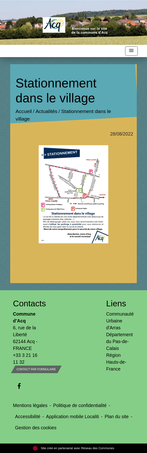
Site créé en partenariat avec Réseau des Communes (73, 448)
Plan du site (117, 416)
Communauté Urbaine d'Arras (120, 320)
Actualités (46, 111)
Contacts (27, 303)
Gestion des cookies (35, 427)
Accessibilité (27, 416)
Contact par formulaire (36, 369)
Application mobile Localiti (72, 416)
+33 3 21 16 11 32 (25, 359)
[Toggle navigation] (131, 51)
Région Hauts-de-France (116, 362)
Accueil (24, 111)
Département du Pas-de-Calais (119, 341)
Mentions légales (30, 405)
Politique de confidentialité (80, 405)
